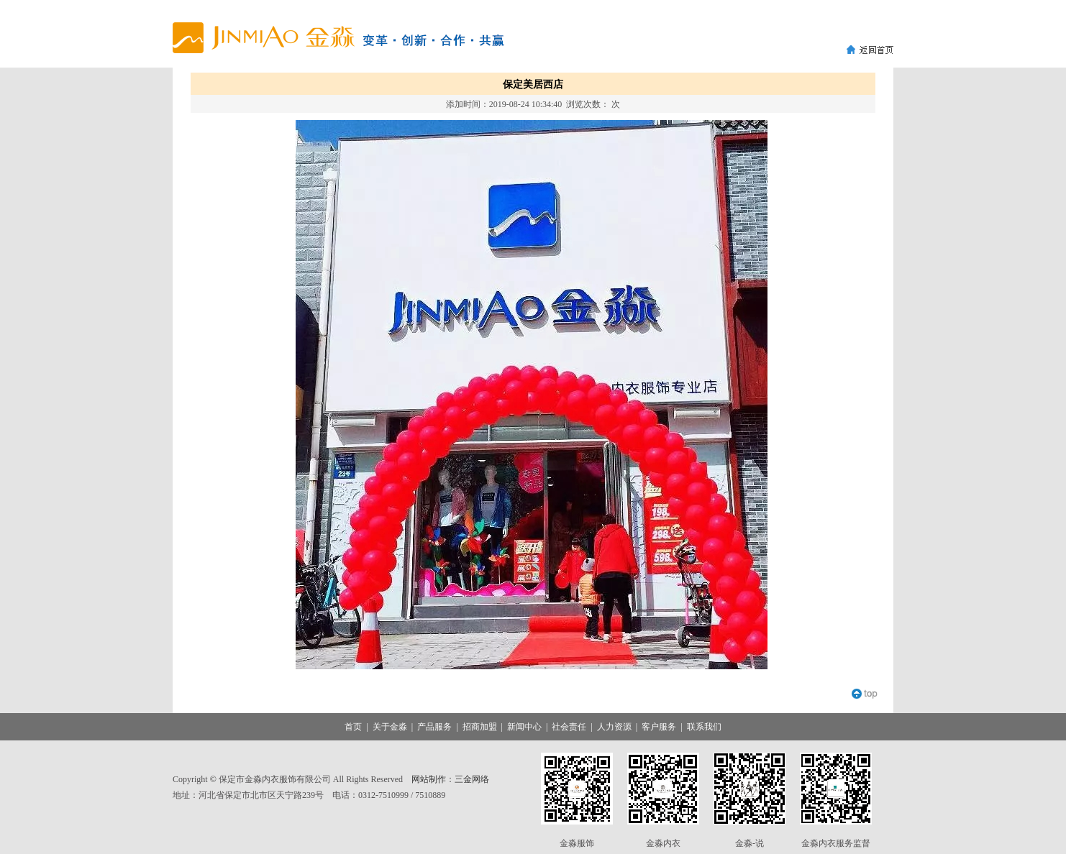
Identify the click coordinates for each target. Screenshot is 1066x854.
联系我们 (704, 727)
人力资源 (614, 727)
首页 (353, 727)
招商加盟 (480, 727)
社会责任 (569, 727)
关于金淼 (390, 727)
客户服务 (659, 727)
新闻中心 (524, 727)
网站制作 (428, 779)
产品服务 (434, 727)
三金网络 (472, 779)
